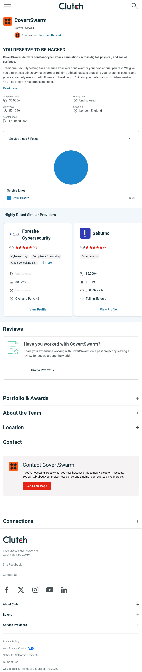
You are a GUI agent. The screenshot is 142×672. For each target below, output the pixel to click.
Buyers (7, 614)
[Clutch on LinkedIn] (64, 589)
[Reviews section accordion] (71, 329)
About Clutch (11, 604)
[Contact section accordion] (71, 442)
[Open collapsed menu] (7, 6)
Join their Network (50, 35)
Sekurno (101, 233)
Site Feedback (12, 564)
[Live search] (134, 6)
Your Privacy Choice (14, 648)
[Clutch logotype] (15, 539)
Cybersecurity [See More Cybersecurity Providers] (21, 197)
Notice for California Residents (20, 655)
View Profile (38, 309)
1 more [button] (47, 262)
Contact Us (10, 575)
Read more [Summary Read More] (10, 88)
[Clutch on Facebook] (6, 589)
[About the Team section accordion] (71, 413)
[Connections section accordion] (71, 521)
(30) (35, 247)
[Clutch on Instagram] (35, 589)
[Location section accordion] (71, 427)
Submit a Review (39, 370)
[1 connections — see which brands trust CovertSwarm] (25, 35)
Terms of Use (10, 661)
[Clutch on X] (21, 589)
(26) (105, 247)
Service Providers (15, 625)
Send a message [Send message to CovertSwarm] (37, 485)
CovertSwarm (30, 20)
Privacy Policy (11, 641)
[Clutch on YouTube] (50, 589)
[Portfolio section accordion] (71, 398)
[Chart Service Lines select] (71, 139)
